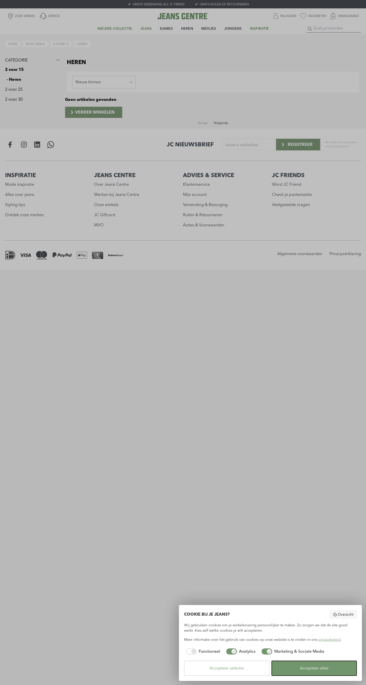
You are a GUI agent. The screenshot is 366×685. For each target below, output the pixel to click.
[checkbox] (202, 651)
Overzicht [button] (343, 614)
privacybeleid (329, 639)
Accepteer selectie (227, 668)
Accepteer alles (314, 668)
